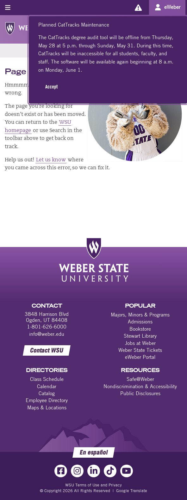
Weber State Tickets (140, 350)
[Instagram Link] (77, 471)
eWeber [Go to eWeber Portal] (172, 7)
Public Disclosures (140, 393)
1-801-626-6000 (46, 326)
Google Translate (131, 490)
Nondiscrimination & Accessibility (140, 386)
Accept (51, 86)
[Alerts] (138, 7)
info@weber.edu (46, 334)
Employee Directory (47, 400)
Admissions (140, 321)
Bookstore (140, 329)
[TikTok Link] (110, 471)
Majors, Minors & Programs (140, 314)
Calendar (46, 386)
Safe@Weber (140, 379)
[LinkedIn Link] (93, 471)
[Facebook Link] (60, 471)
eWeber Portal (140, 357)
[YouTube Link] (126, 471)
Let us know (51, 160)
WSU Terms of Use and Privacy (93, 484)
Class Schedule (47, 379)
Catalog (47, 393)
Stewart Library (140, 336)
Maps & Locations (46, 407)
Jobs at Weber (140, 343)
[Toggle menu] (8, 7)
